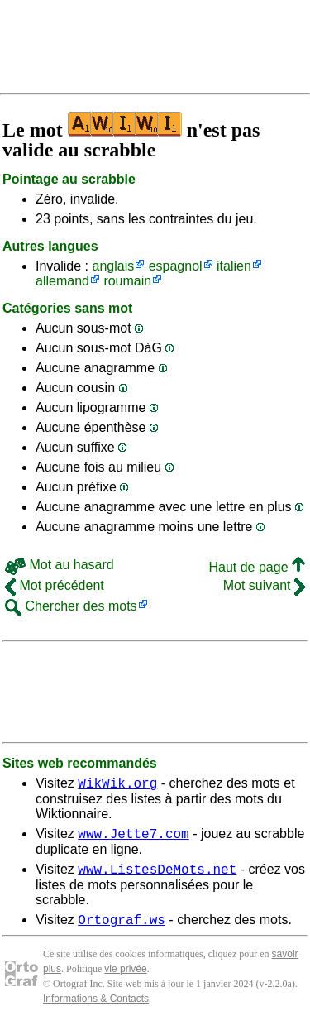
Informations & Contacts (96, 1008)
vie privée (125, 979)
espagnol (176, 266)
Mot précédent (54, 585)
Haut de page (256, 567)
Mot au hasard (59, 565)
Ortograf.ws (121, 929)
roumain (127, 281)
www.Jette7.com (133, 838)
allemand (62, 281)
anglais (113, 266)
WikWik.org (117, 785)
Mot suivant (264, 585)
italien (234, 266)
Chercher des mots (71, 606)
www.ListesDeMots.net (157, 876)
